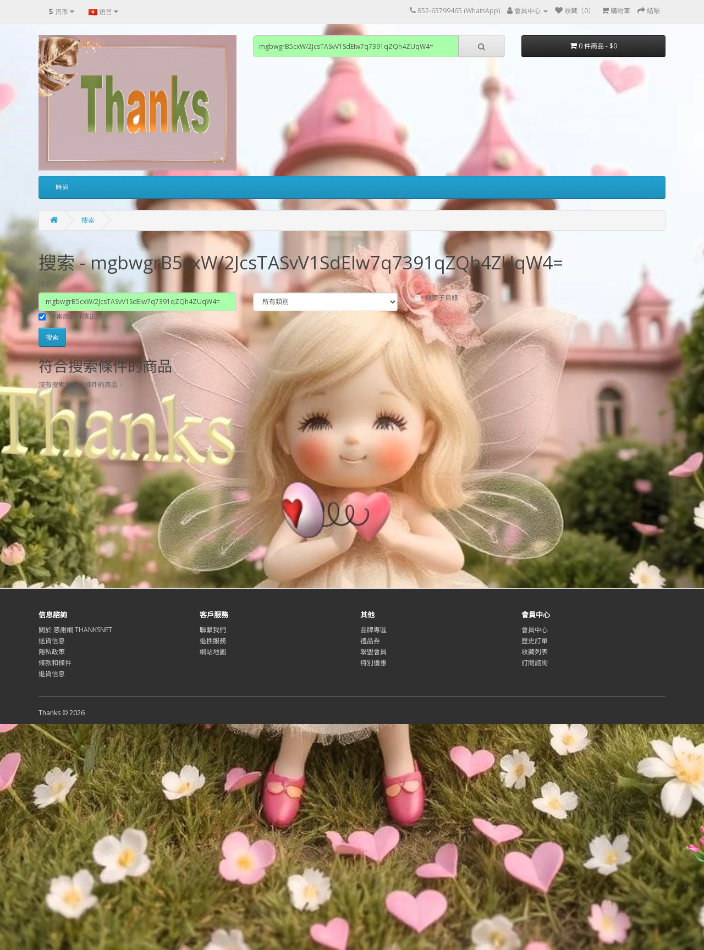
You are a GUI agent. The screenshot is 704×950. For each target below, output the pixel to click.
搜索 (88, 220)
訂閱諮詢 (534, 662)
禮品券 (370, 640)
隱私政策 (51, 651)
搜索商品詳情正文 (70, 316)
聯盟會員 (373, 651)
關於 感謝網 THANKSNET (75, 629)
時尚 (62, 187)
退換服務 (213, 640)
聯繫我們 (213, 629)
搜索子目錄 (436, 297)
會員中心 (534, 629)
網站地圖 (213, 651)
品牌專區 (373, 629)
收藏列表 (534, 651)
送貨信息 (51, 640)
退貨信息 (51, 673)
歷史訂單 (534, 640)
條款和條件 (55, 662)
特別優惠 (373, 662)
